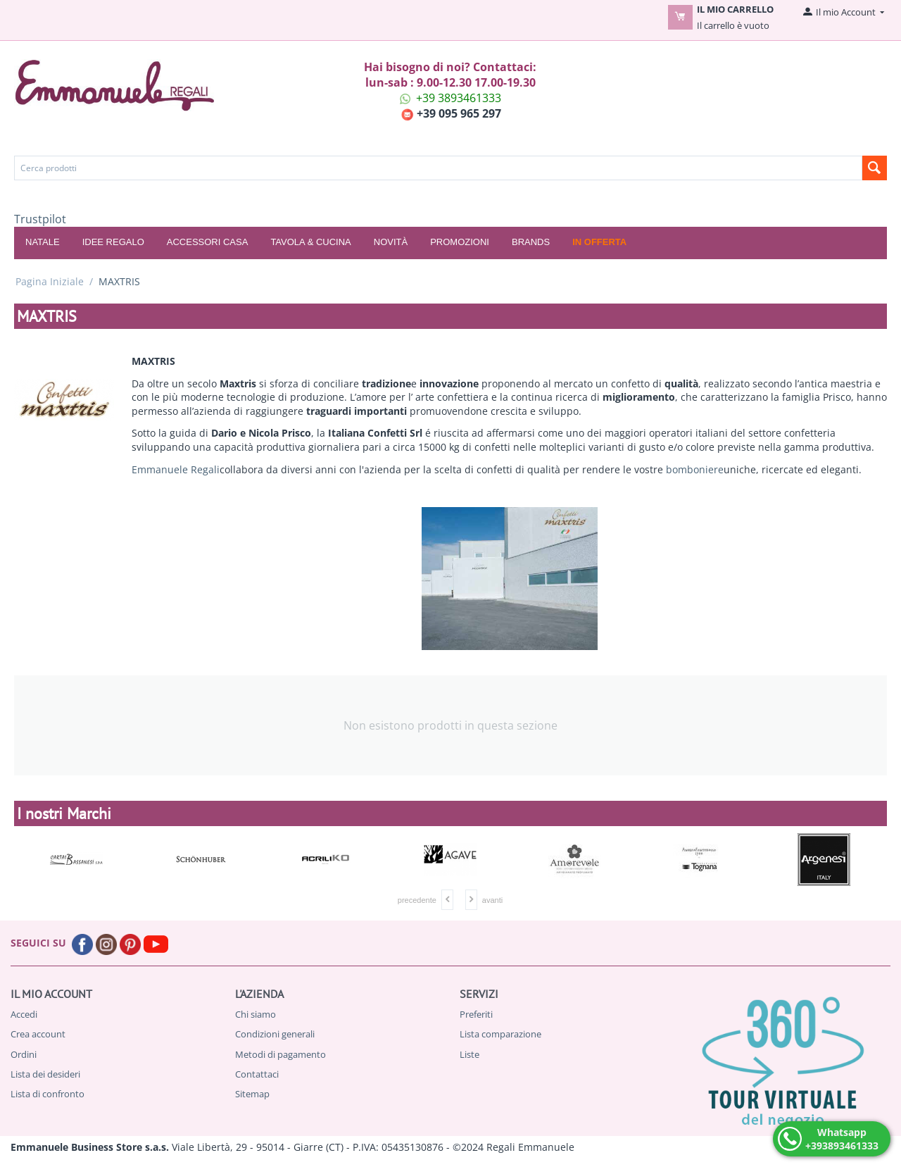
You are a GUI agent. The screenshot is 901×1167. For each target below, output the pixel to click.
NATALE (42, 242)
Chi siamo (255, 1014)
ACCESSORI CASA (207, 242)
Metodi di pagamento (280, 1054)
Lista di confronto (47, 1093)
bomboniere (695, 469)
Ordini (24, 1054)
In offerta (599, 242)
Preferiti (476, 1014)
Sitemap (252, 1093)
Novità (391, 242)
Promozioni (459, 242)
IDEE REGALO (113, 242)
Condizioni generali (275, 1034)
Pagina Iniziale (49, 281)
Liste (469, 1054)
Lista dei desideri (45, 1074)
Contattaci (257, 1074)
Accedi (24, 1014)
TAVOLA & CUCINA (310, 242)
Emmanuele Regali (176, 469)
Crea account (38, 1034)
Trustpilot (40, 219)
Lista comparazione (500, 1034)
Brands (531, 242)
